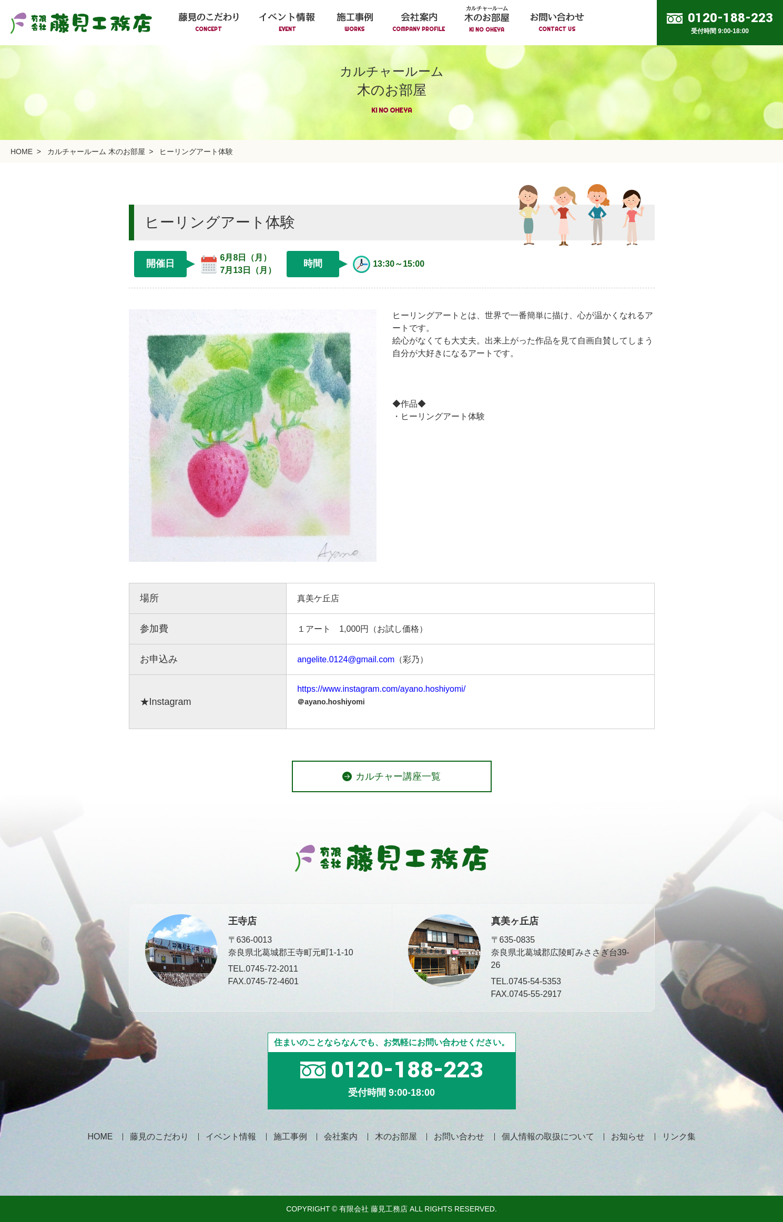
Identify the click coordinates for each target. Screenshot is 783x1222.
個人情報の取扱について (548, 1136)
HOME (22, 151)
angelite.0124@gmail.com (345, 659)
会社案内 (341, 1136)
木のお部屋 (396, 1136)
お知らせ (628, 1136)
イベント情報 (231, 1136)
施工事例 (290, 1136)
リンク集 (679, 1136)
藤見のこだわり (159, 1136)
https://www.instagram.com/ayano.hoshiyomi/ (381, 688)
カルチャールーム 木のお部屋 (96, 151)
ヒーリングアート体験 (196, 151)
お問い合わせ (459, 1136)
